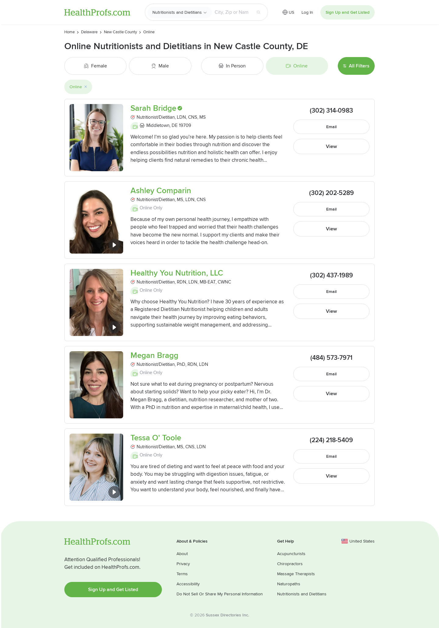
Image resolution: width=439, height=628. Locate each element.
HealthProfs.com (97, 12)
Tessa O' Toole (155, 438)
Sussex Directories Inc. (227, 615)
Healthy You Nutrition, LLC (176, 273)
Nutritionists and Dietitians (177, 12)
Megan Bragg (154, 355)
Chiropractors (290, 563)
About (182, 553)
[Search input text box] (231, 12)
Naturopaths (288, 583)
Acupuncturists (291, 553)
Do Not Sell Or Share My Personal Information (220, 594)
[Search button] (258, 12)
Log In (307, 12)
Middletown (158, 125)
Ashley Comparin (160, 190)
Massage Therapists (296, 573)
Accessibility (188, 583)
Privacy (183, 563)
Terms (182, 573)
